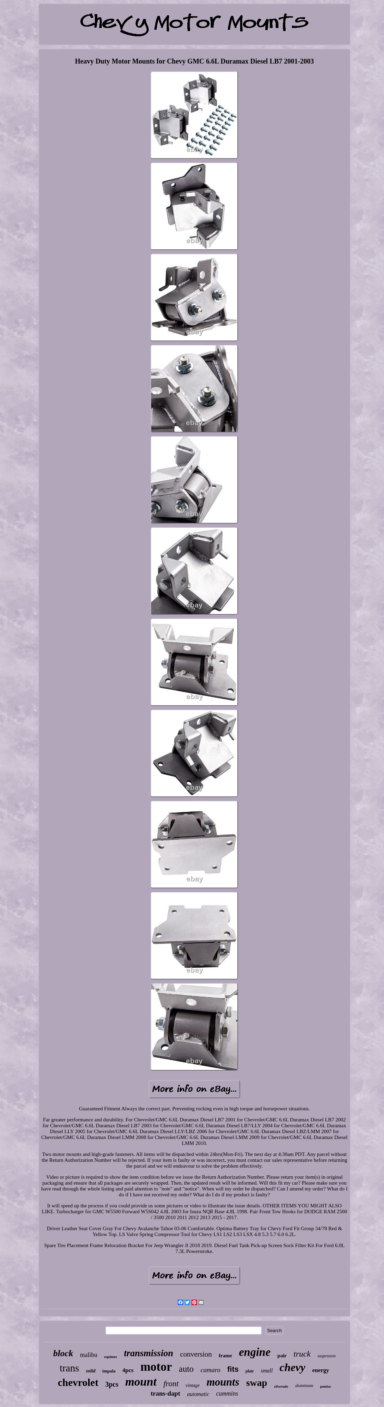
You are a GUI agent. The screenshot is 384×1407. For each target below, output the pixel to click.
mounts (223, 1382)
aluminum (304, 1385)
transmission (148, 1353)
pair (282, 1355)
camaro (210, 1370)
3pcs (111, 1384)
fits (233, 1369)
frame (225, 1355)
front (171, 1383)
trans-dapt (165, 1393)
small (267, 1371)
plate (250, 1371)
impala (109, 1371)
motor (156, 1367)
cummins (227, 1393)
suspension (326, 1355)
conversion (196, 1354)
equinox (110, 1357)
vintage (193, 1385)
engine (254, 1352)
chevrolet (78, 1382)
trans (69, 1368)
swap (256, 1382)
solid (90, 1371)
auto (186, 1369)
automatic (198, 1394)
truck (302, 1353)
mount (141, 1381)
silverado (281, 1386)
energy (320, 1370)
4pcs (128, 1370)
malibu (88, 1354)
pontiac (325, 1386)
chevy (292, 1367)
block (63, 1353)
